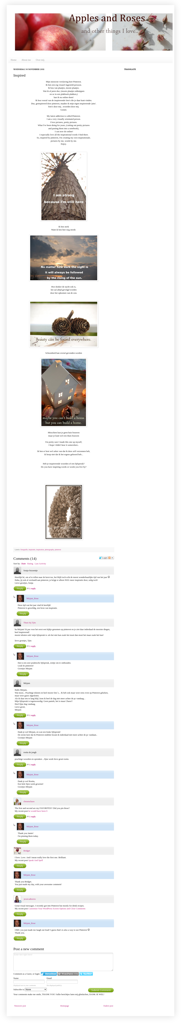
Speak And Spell (35, 860)
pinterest (58, 550)
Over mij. (40, 60)
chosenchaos (29, 801)
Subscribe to (30, 989)
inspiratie (31, 550)
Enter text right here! (63, 962)
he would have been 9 (37, 811)
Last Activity (40, 563)
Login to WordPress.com (68, 974)
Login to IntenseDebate (49, 974)
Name (16, 978)
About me (26, 60)
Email (49, 978)
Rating (30, 563)
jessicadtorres (30, 899)
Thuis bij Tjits (29, 622)
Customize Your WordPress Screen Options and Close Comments (56, 908)
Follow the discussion (111, 557)
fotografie (24, 550)
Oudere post (108, 1006)
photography (49, 550)
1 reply (32, 588)
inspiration (40, 550)
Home (13, 60)
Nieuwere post (20, 1006)
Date (23, 563)
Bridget (26, 850)
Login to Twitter (86, 974)
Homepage (64, 1006)
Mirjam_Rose (32, 598)
